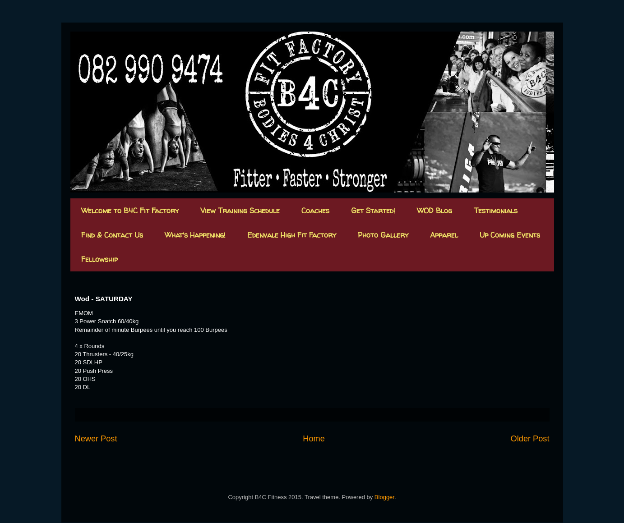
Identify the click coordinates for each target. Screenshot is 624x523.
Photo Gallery (383, 235)
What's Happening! (195, 235)
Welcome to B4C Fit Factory (130, 211)
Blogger (384, 497)
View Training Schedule (240, 211)
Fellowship (99, 259)
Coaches (315, 211)
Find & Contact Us (112, 235)
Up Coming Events (510, 235)
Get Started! (373, 211)
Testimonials (496, 211)
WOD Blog (434, 211)
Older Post (530, 438)
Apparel (444, 235)
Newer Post (96, 438)
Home (314, 438)
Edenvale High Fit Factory (291, 235)
